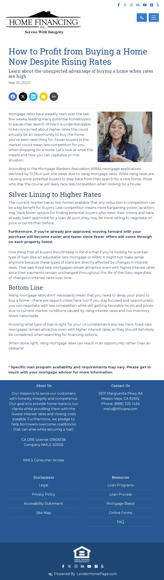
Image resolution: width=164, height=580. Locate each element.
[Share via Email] (43, 96)
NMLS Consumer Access (43, 460)
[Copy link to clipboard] (54, 96)
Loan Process (120, 494)
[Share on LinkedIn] (33, 96)
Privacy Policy (43, 494)
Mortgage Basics (121, 504)
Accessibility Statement (43, 504)
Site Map (43, 513)
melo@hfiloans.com (121, 409)
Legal (43, 485)
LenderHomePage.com (97, 574)
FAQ (120, 522)
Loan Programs (120, 485)
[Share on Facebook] (13, 96)
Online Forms (120, 513)
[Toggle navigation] (154, 17)
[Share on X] (23, 96)
